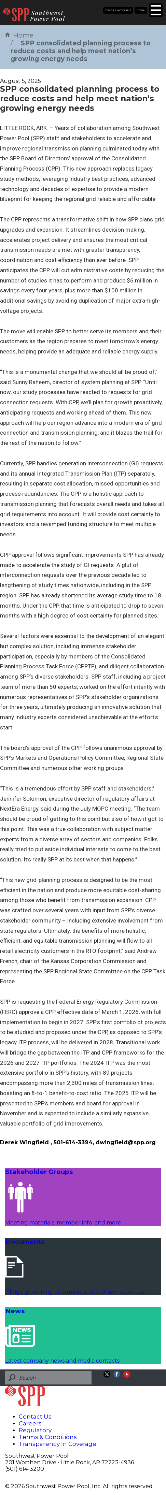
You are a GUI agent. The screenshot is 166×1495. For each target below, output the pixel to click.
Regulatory (35, 1430)
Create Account (118, 10)
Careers (30, 1423)
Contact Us (35, 1416)
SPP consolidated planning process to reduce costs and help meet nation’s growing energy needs (81, 51)
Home (19, 35)
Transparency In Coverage (57, 1443)
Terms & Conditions (48, 1437)
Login (141, 10)
